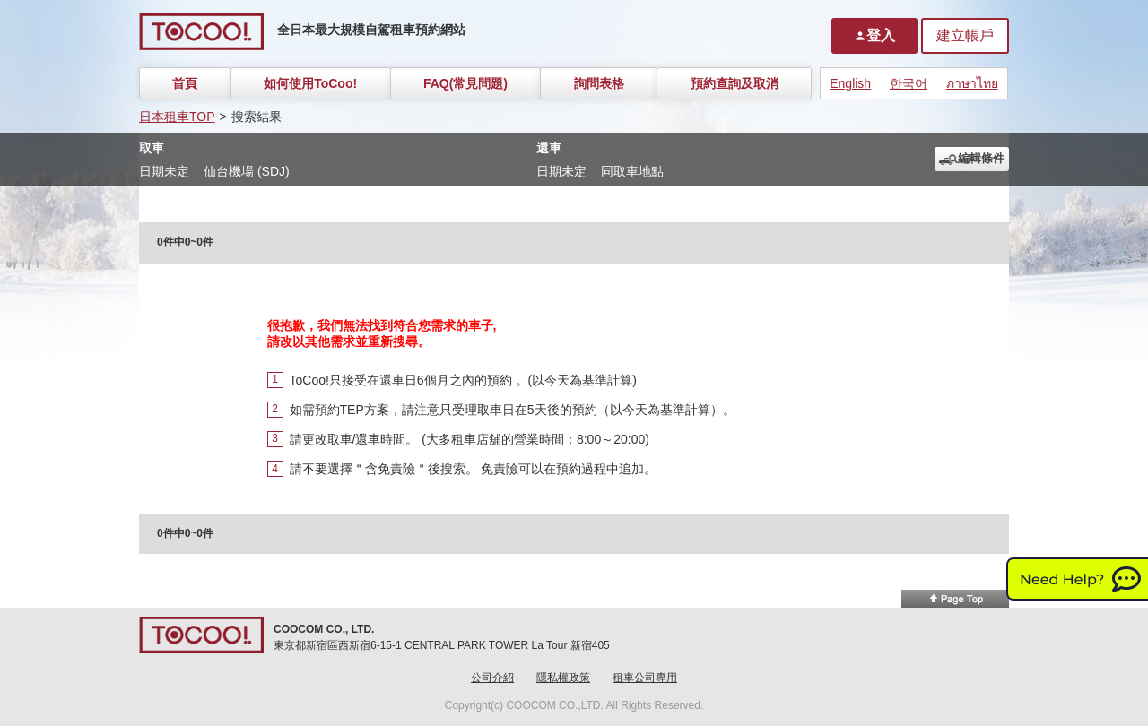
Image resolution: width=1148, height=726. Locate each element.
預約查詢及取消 (734, 83)
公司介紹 (492, 677)
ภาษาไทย (972, 83)
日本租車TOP (177, 116)
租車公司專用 (645, 677)
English (850, 83)
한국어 (908, 83)
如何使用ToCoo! (310, 83)
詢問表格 (599, 83)
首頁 (184, 83)
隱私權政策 (563, 677)
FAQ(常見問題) (465, 83)
